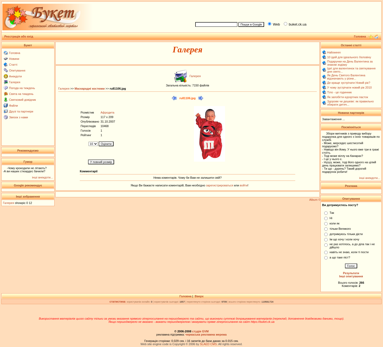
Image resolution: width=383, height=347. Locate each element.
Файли (13, 105)
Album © (314, 199)
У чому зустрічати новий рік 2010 (349, 87)
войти (243, 185)
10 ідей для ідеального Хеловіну (349, 57)
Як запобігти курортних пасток (347, 97)
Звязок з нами (18, 117)
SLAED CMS (208, 344)
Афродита (107, 112)
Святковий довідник (22, 99)
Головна (14, 53)
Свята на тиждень (21, 93)
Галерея (14, 82)
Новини (14, 58)
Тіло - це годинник (339, 92)
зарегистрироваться (220, 185)
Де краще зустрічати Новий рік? (348, 82)
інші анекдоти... (42, 177)
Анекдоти (15, 76)
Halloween (334, 52)
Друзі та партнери (21, 111)
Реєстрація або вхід (18, 36)
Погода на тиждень (22, 88)
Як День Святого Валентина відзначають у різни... (346, 77)
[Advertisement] (286, 11)
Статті (13, 64)
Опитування (17, 70)
